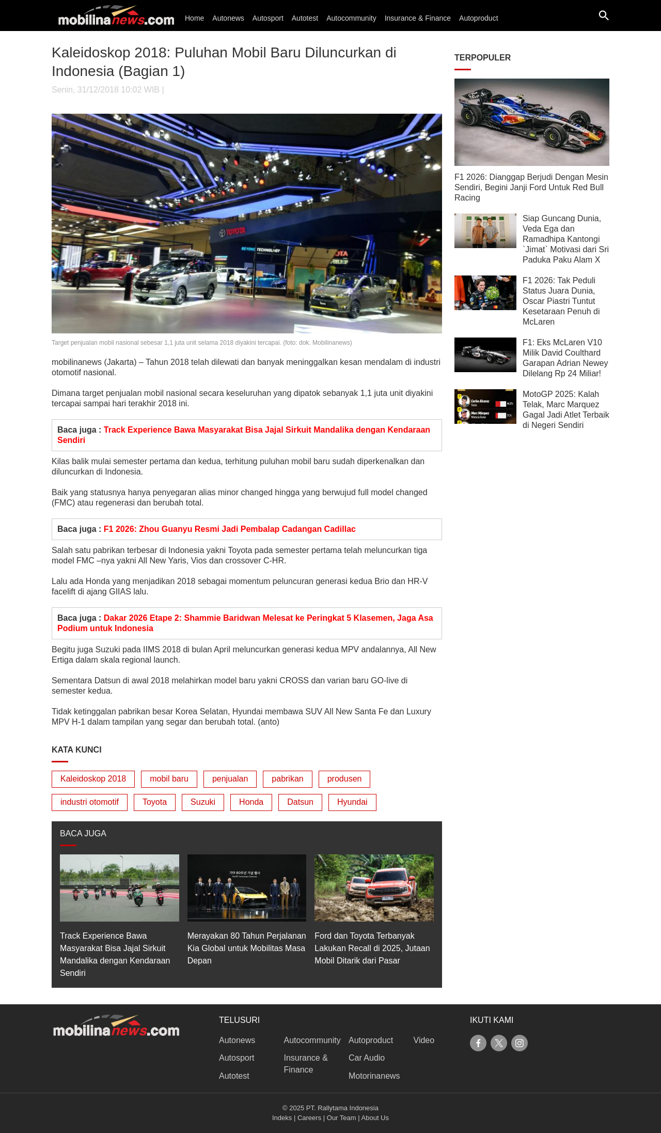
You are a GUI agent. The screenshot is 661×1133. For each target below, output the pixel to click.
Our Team (341, 1118)
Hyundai (352, 802)
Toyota (155, 802)
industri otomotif (89, 802)
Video (424, 1040)
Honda (251, 802)
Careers (309, 1118)
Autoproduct (478, 18)
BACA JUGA (83, 833)
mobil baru (169, 778)
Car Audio (367, 1057)
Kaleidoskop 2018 (93, 778)
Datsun (300, 802)
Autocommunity (351, 18)
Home (194, 18)
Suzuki (203, 802)
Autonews (228, 18)
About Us (375, 1118)
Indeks (282, 1118)
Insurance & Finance (418, 18)
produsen (344, 778)
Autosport (268, 18)
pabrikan (287, 778)
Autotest (305, 18)
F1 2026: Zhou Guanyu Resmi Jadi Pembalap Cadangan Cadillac (230, 529)
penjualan (230, 778)
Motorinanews (374, 1075)
